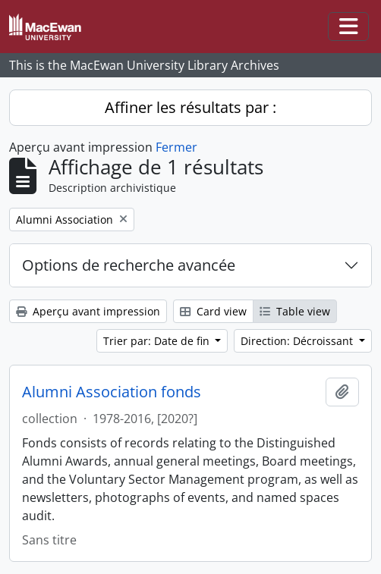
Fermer (176, 147)
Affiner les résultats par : (190, 107)
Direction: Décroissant (298, 341)
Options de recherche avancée (128, 265)
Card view (213, 311)
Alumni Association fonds (111, 392)
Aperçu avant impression (88, 311)
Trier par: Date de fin (158, 341)
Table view (295, 311)
